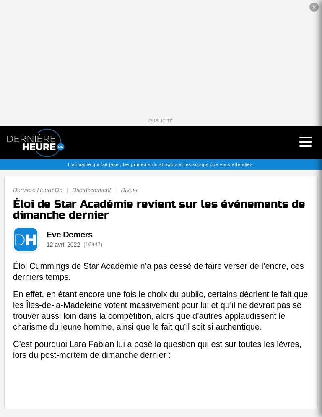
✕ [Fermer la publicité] (314, 7)
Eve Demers (70, 234)
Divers (129, 190)
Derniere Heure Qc (37, 190)
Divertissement (91, 190)
